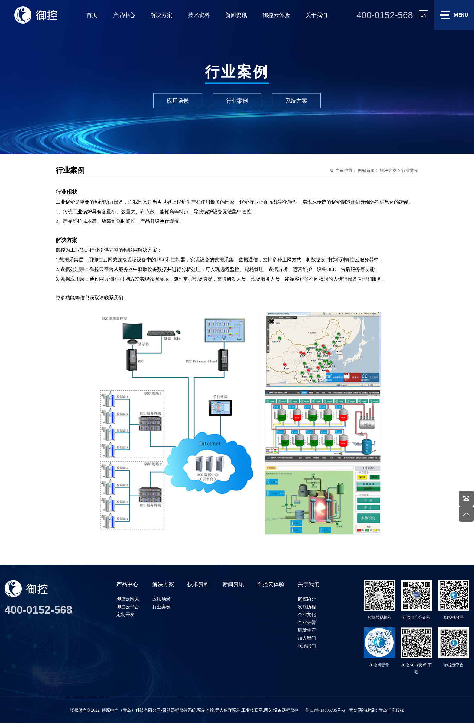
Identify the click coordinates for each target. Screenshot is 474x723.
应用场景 (178, 101)
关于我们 (316, 15)
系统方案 (296, 101)
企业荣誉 (307, 622)
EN (423, 15)
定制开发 (125, 614)
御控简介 (307, 598)
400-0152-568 (384, 15)
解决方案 (161, 15)
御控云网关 (127, 598)
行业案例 (237, 101)
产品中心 (124, 15)
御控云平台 (127, 606)
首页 (91, 15)
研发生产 (307, 630)
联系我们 (307, 645)
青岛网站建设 (362, 710)
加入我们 (307, 638)
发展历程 (307, 606)
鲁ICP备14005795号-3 (325, 710)
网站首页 (366, 170)
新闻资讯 (236, 15)
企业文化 (307, 614)
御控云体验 (276, 15)
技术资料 (199, 15)
